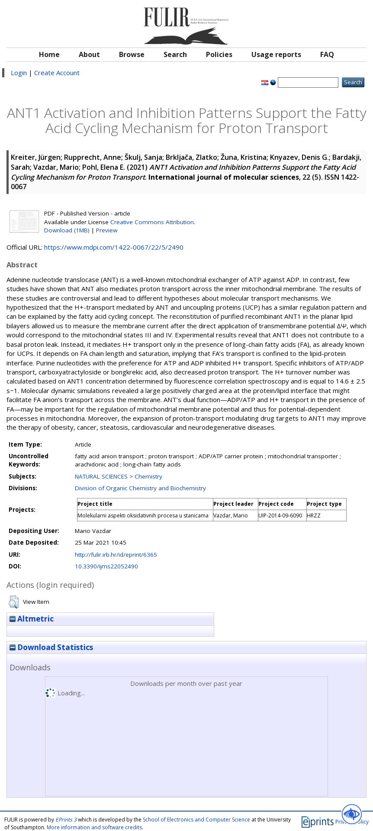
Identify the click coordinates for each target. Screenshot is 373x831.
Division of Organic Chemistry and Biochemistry (140, 488)
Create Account (57, 72)
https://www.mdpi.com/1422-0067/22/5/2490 (113, 247)
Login (19, 72)
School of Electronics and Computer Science (196, 819)
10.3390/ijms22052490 (106, 566)
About (89, 54)
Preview (106, 230)
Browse (132, 54)
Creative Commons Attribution (152, 222)
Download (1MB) (67, 230)
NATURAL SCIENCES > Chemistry (118, 476)
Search (175, 54)
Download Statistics (51, 647)
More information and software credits (94, 827)
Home (49, 54)
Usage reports (276, 54)
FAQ (327, 54)
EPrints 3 (66, 819)
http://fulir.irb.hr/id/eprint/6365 (116, 554)
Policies (219, 54)
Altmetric (32, 619)
